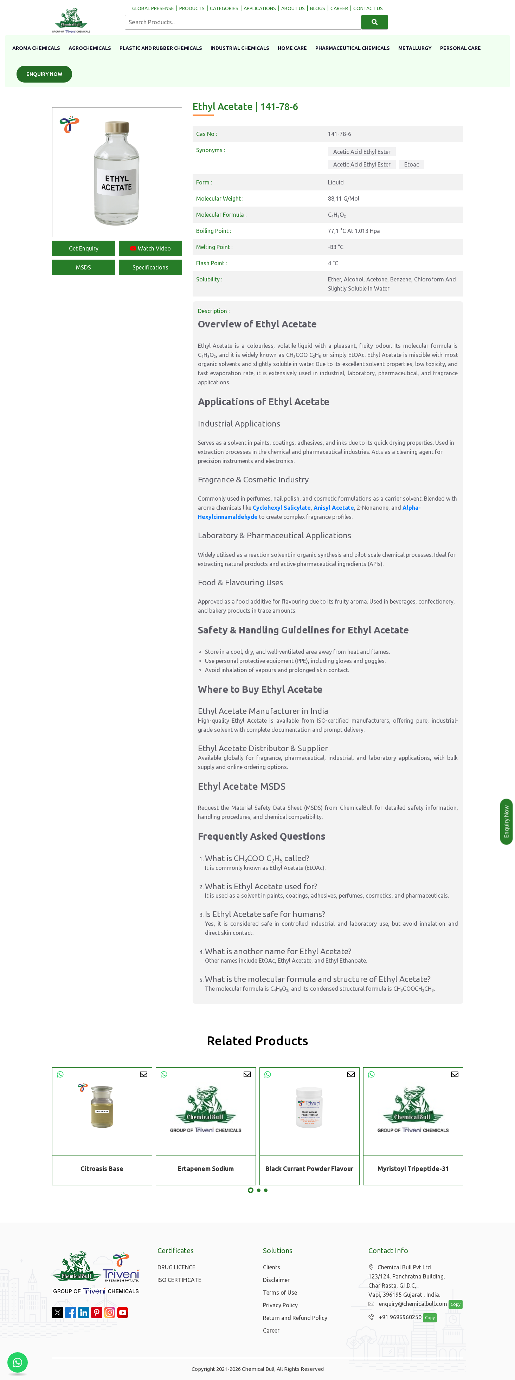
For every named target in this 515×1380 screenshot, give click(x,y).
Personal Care (460, 48)
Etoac (411, 164)
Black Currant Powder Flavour (309, 1168)
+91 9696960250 (393, 1317)
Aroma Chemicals (36, 48)
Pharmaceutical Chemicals (352, 48)
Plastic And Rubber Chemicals (161, 48)
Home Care (292, 48)
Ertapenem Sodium (206, 1168)
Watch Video (150, 248)
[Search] (374, 22)
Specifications (150, 267)
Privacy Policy (280, 1305)
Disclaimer (276, 1280)
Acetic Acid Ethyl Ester (362, 152)
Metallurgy (415, 48)
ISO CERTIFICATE (179, 1280)
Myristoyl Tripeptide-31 (413, 1168)
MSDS (83, 267)
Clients (271, 1267)
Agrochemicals (90, 48)
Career (271, 1330)
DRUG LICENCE (176, 1267)
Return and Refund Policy (295, 1318)
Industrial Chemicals (240, 48)
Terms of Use (280, 1292)
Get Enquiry (83, 248)
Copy (452, 1304)
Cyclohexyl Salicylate (282, 508)
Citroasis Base (102, 1168)
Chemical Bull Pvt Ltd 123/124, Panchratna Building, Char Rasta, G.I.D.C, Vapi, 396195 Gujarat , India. (406, 1281)
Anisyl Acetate (334, 508)
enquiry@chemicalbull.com (406, 1304)
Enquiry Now (44, 74)
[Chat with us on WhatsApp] (17, 1362)
